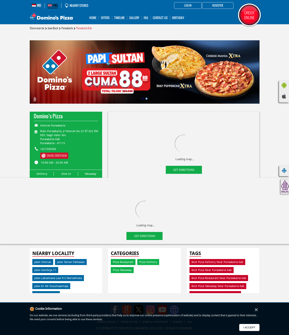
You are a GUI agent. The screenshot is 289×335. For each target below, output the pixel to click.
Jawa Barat (53, 28)
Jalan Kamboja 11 (45, 270)
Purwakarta (67, 28)
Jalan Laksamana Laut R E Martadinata (58, 278)
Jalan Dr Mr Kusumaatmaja (51, 286)
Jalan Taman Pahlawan (71, 262)
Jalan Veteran (42, 262)
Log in (187, 5)
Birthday (178, 18)
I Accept (249, 327)
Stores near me (37, 28)
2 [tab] (147, 99)
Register (217, 5)
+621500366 (48, 149)
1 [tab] (142, 99)
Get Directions (183, 169)
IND (36, 5)
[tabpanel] (144, 72)
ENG (53, 5)
